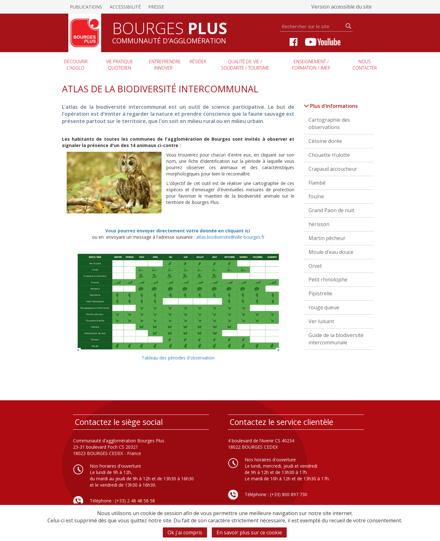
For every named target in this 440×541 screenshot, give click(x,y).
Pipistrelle (320, 293)
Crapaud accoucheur (333, 168)
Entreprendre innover (165, 64)
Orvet (315, 265)
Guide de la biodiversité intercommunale (336, 339)
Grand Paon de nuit (331, 210)
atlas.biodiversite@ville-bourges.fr (230, 237)
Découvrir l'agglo (76, 64)
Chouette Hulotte (329, 154)
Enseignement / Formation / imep (311, 64)
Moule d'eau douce (331, 252)
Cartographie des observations (329, 123)
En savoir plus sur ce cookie (249, 532)
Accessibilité (125, 7)
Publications (86, 7)
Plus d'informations (331, 105)
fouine (316, 196)
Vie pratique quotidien (119, 64)
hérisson (319, 224)
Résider (198, 61)
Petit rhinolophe (328, 279)
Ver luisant (321, 321)
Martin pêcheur (327, 238)
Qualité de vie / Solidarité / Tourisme (245, 64)
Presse (156, 7)
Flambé (317, 182)
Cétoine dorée (325, 141)
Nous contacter (364, 64)
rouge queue (324, 307)
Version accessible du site (341, 6)
